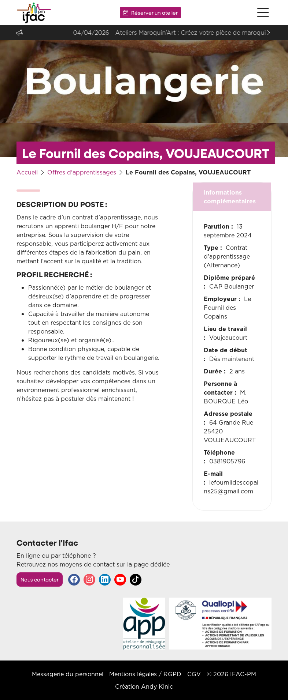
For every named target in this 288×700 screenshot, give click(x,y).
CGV (194, 674)
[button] (263, 12)
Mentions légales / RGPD (145, 674)
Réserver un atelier (150, 12)
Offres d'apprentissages (81, 172)
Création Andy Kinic (144, 686)
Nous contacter (40, 579)
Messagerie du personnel (67, 674)
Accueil (27, 172)
